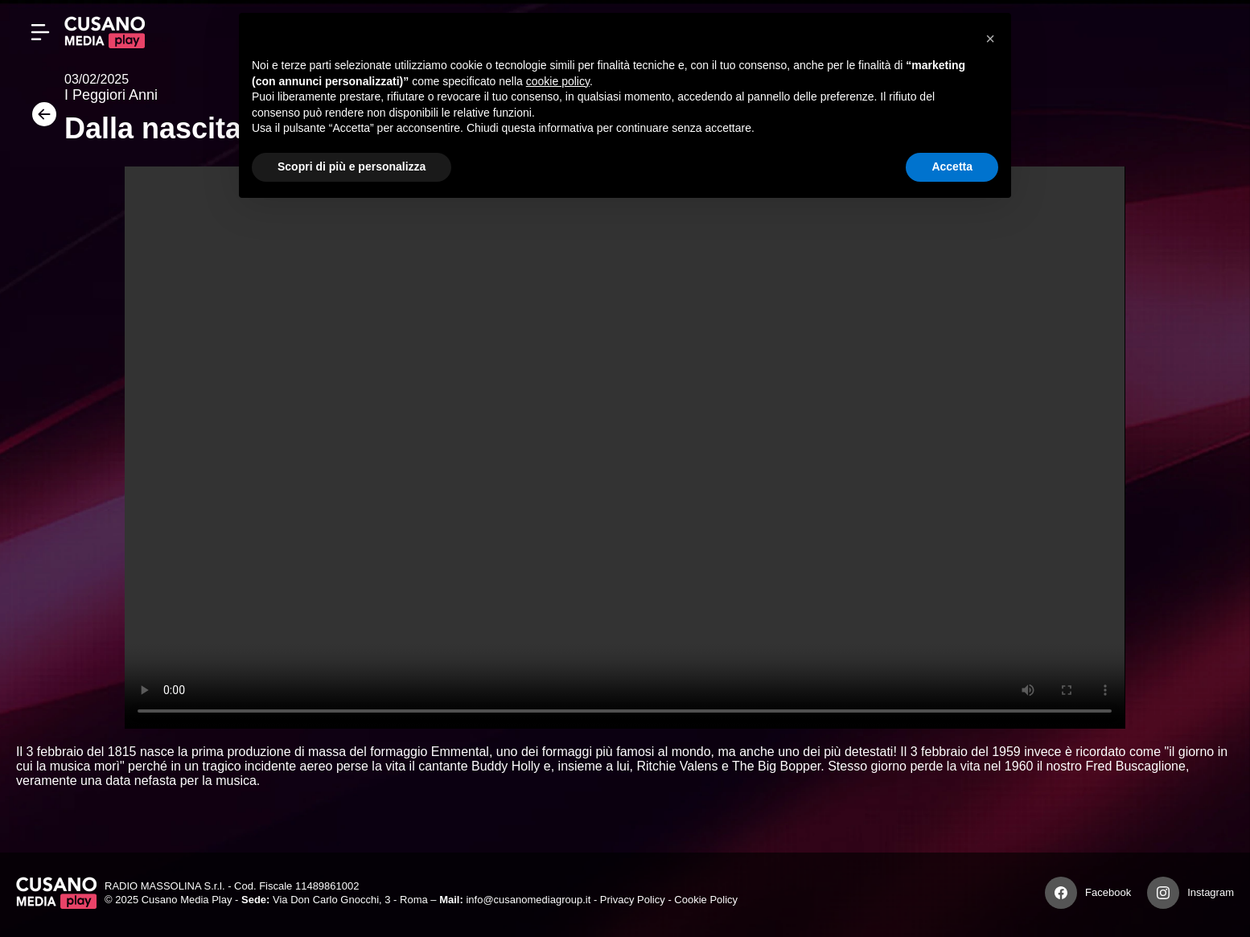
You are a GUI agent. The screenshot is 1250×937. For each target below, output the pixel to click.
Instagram (1210, 892)
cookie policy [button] (558, 81)
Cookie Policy (706, 900)
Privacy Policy (632, 900)
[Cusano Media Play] (104, 32)
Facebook (1108, 892)
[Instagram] (1163, 893)
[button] (990, 38)
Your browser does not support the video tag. (625, 447)
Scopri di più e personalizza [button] (352, 166)
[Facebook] (1061, 893)
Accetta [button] (951, 166)
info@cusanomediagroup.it (528, 900)
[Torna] (40, 119)
